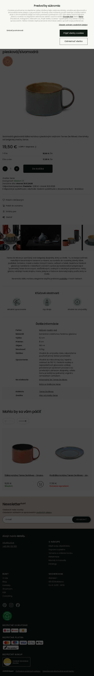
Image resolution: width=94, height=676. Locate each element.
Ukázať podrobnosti (15, 30)
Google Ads (68, 16)
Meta (81, 16)
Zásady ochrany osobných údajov (73, 25)
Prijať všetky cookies (73, 33)
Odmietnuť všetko (74, 41)
